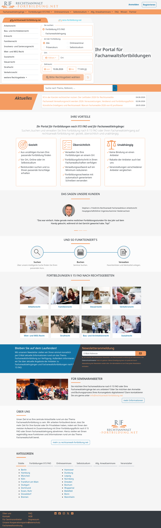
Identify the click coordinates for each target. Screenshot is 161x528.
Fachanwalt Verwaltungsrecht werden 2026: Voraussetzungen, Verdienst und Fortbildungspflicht (88, 101)
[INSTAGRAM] (64, 519)
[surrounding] (49, 57)
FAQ (116, 11)
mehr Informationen (133, 400)
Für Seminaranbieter (12, 519)
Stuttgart (25, 484)
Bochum (68, 484)
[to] (83, 69)
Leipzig (67, 475)
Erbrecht (8, 36)
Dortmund (26, 488)
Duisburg (68, 472)
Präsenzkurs (52, 47)
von (47, 69)
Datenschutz (34, 522)
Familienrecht (10, 41)
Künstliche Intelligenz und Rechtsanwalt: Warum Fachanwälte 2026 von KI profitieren (83, 105)
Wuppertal (69, 488)
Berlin (24, 469)
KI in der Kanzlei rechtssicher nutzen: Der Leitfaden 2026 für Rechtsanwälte (78, 97)
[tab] (76, 230)
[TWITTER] (68, 519)
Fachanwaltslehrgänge (14, 11)
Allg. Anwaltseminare (101, 11)
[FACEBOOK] (59, 519)
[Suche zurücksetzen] (88, 77)
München (25, 475)
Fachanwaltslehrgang (56, 33)
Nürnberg (69, 478)
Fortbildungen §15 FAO (39, 11)
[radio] (44, 29)
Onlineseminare (62, 11)
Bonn (66, 494)
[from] (58, 69)
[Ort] (75, 57)
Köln (23, 478)
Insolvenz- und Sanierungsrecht (19, 46)
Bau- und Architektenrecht (16, 31)
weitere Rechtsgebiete (15, 77)
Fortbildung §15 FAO (55, 29)
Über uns (7, 513)
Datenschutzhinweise (89, 360)
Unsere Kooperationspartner (15, 522)
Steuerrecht (9, 62)
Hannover (69, 469)
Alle (48, 43)
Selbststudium (80, 11)
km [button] (52, 57)
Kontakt (6, 516)
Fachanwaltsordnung (12, 525)
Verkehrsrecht (10, 72)
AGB (30, 516)
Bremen (25, 497)
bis (71, 69)
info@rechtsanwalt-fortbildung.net (106, 395)
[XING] (72, 519)
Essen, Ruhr (26, 491)
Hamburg (25, 472)
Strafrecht (8, 67)
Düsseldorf (26, 494)
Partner (132, 11)
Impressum (33, 519)
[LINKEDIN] (55, 519)
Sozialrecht (9, 56)
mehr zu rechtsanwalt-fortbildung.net (70, 442)
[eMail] (108, 353)
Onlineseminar (77, 43)
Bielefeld (68, 491)
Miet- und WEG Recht (14, 51)
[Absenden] (140, 353)
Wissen (124, 11)
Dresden (68, 481)
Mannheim (69, 497)
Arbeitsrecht (10, 25)
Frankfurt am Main (30, 481)
